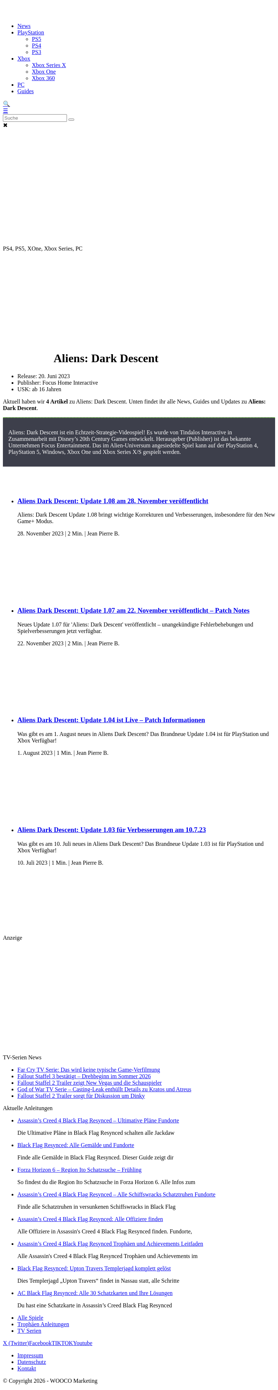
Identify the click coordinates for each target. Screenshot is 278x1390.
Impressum (30, 1355)
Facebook (40, 1343)
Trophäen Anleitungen (43, 1324)
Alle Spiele (30, 1318)
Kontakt (26, 1368)
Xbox (23, 58)
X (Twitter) (16, 1343)
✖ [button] (5, 125)
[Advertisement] (139, 145)
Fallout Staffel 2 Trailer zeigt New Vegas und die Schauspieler (89, 1083)
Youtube (83, 1343)
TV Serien (29, 1331)
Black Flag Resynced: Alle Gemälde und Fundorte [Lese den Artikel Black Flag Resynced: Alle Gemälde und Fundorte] (75, 1145)
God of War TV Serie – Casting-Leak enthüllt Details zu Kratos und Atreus (104, 1089)
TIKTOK (62, 1343)
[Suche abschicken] (71, 120)
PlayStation (30, 32)
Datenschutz (31, 1362)
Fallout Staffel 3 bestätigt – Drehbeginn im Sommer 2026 (84, 1076)
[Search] (35, 118)
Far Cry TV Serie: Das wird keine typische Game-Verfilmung (88, 1070)
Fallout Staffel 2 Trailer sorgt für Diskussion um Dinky (81, 1096)
